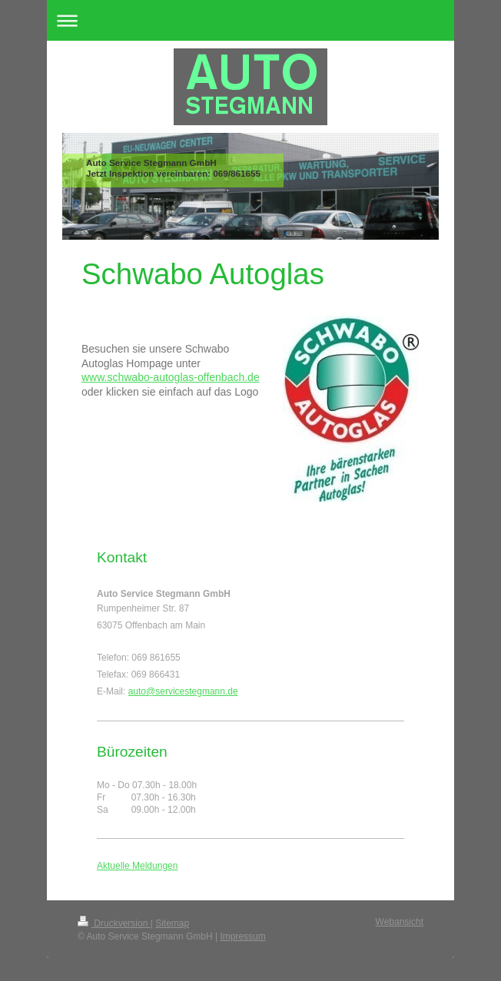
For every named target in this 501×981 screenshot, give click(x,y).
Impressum (242, 936)
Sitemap (172, 923)
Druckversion (114, 923)
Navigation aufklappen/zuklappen (250, 20)
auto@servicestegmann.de (183, 691)
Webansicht (399, 921)
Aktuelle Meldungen (137, 865)
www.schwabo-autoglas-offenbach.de (170, 377)
